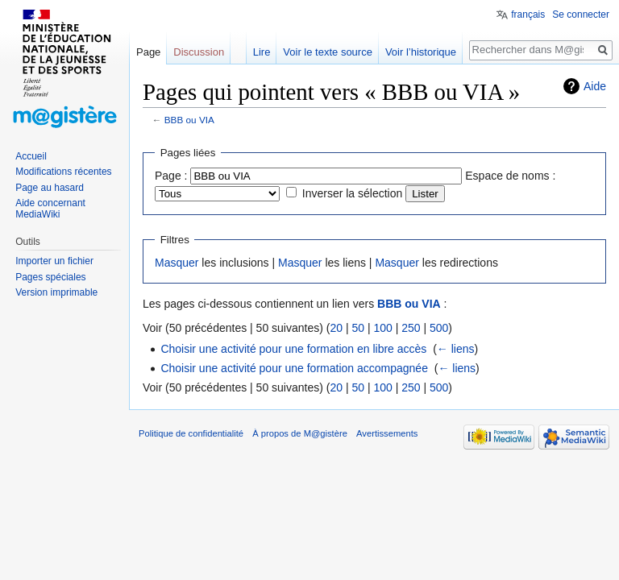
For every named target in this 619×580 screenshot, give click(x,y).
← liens (456, 348)
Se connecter (580, 14)
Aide (595, 86)
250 (410, 327)
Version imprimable (56, 292)
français (528, 14)
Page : (171, 175)
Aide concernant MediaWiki (50, 208)
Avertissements (387, 433)
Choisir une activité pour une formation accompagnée (294, 368)
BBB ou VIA (189, 119)
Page (148, 52)
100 (382, 327)
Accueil (31, 156)
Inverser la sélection (352, 193)
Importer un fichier (54, 261)
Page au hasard (49, 187)
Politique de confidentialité (191, 433)
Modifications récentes (63, 171)
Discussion (198, 52)
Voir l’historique (420, 52)
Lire (262, 52)
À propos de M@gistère (299, 433)
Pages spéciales (50, 277)
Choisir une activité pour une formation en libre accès (293, 348)
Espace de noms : (510, 175)
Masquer (176, 262)
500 (439, 327)
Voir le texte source (327, 52)
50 (357, 327)
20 (336, 327)
